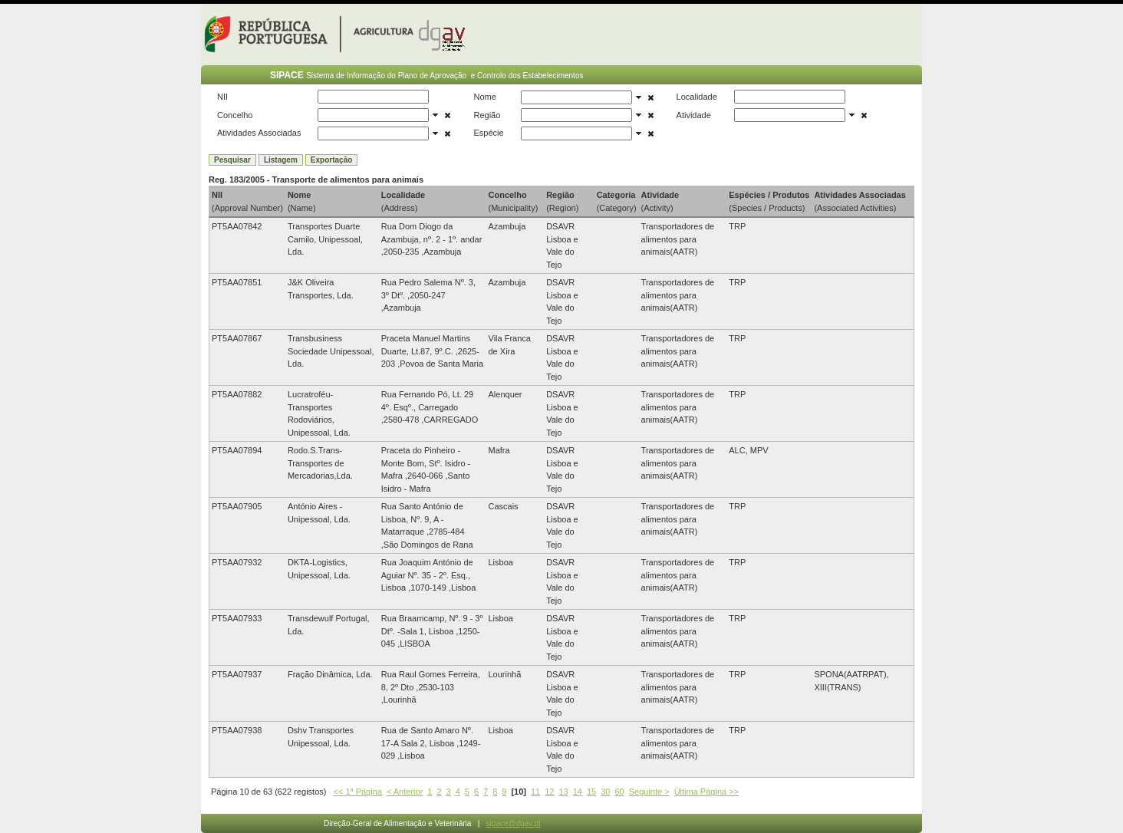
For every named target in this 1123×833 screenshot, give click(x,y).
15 (591, 791)
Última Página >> (706, 791)
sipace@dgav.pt (513, 823)
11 (535, 791)
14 (577, 791)
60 (619, 791)
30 (605, 791)
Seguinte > (649, 791)
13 (563, 791)
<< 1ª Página (358, 791)
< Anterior (405, 791)
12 (549, 791)
